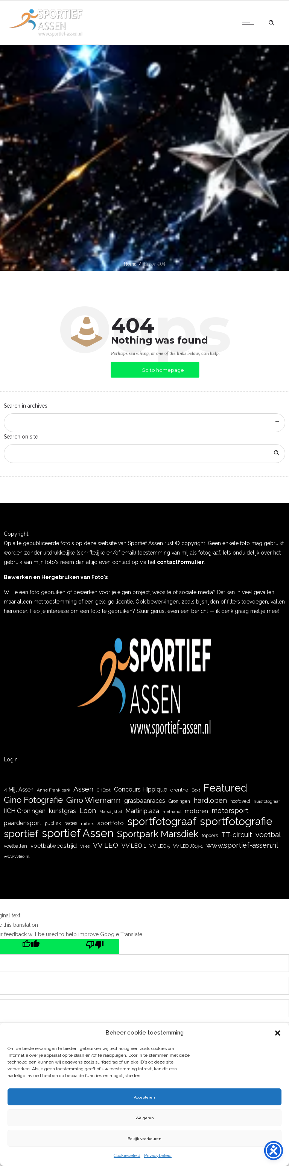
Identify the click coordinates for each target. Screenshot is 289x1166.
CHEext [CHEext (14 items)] (104, 790)
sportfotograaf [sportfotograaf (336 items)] (161, 821)
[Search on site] (144, 453)
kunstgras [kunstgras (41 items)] (62, 811)
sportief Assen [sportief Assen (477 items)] (78, 833)
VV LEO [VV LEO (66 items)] (105, 845)
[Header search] (271, 23)
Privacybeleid (158, 1155)
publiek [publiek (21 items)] (53, 823)
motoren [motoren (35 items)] (196, 811)
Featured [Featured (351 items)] (225, 788)
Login (11, 759)
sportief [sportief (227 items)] (21, 834)
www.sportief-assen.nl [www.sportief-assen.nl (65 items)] (242, 845)
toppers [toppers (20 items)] (210, 835)
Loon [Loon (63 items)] (87, 811)
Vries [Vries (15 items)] (85, 846)
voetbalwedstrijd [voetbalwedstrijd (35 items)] (53, 845)
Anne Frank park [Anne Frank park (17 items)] (53, 790)
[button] (277, 1033)
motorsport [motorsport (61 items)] (229, 811)
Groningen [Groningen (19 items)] (179, 801)
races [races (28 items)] (71, 823)
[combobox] (144, 422)
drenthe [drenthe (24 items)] (179, 790)
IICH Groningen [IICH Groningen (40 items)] (25, 811)
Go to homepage (162, 370)
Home (129, 264)
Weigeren (144, 1117)
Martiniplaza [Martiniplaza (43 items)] (142, 811)
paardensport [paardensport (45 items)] (22, 823)
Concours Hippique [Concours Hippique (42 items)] (140, 789)
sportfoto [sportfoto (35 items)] (110, 823)
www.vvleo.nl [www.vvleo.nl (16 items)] (16, 856)
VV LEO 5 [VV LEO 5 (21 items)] (159, 846)
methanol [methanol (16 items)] (172, 811)
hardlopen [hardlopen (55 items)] (210, 800)
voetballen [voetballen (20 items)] (15, 846)
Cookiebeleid (127, 1155)
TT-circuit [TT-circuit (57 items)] (236, 835)
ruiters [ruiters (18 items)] (87, 823)
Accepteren (144, 1096)
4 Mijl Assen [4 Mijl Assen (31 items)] (18, 789)
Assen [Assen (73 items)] (83, 789)
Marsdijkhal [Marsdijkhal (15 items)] (110, 811)
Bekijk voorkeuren (144, 1138)
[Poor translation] (87, 946)
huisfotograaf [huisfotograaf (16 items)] (267, 801)
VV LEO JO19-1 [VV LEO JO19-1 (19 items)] (188, 846)
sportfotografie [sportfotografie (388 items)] (236, 821)
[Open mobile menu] (249, 22)
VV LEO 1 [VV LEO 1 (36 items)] (134, 845)
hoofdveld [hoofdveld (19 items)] (240, 801)
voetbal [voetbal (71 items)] (268, 834)
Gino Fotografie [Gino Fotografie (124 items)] (33, 800)
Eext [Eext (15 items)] (196, 790)
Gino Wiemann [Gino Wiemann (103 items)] (93, 800)
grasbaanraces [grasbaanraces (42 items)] (144, 800)
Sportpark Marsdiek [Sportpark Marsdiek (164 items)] (157, 834)
